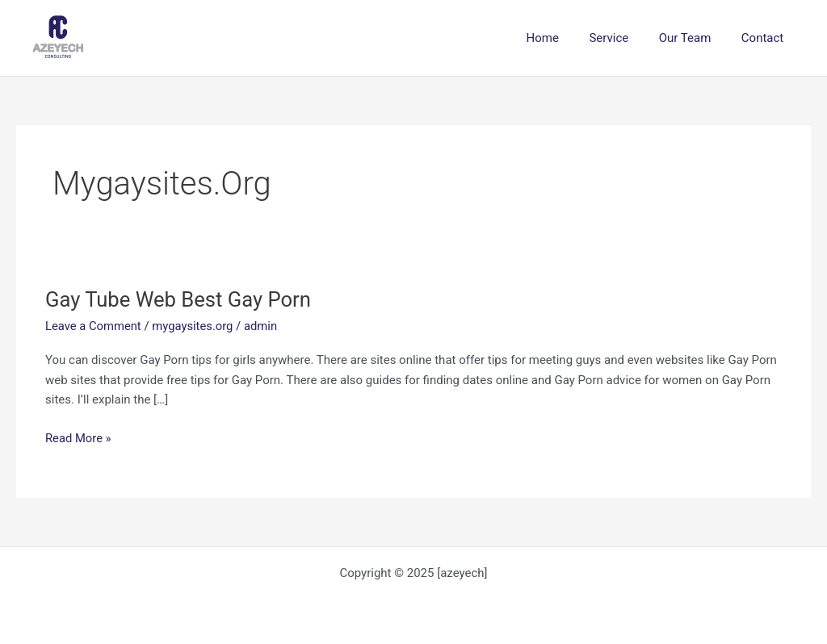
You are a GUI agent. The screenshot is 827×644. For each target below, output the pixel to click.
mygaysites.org (194, 326)
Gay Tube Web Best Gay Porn (180, 299)
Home (564, 38)
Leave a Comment (94, 326)
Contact (766, 38)
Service (624, 38)
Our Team (694, 38)
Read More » (78, 439)
